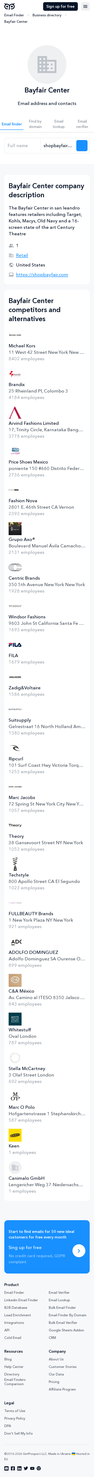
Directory (11, 1374)
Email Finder (14, 15)
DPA (7, 1426)
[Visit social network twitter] (26, 1468)
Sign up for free (60, 6)
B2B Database (15, 1307)
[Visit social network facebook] (13, 1468)
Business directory (47, 15)
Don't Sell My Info (18, 1433)
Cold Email (12, 1337)
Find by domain (35, 124)
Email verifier (82, 124)
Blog (8, 1359)
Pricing (54, 1382)
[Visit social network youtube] (32, 1468)
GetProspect (9, 6)
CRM (52, 1337)
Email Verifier (59, 1292)
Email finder (12, 124)
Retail (22, 255)
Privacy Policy (14, 1418)
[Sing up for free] (78, 1250)
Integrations (14, 1322)
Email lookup (59, 124)
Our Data (56, 1374)
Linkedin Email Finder (21, 1300)
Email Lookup (59, 1300)
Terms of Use (14, 1411)
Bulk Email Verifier (63, 1322)
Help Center (14, 1367)
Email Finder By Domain (67, 1315)
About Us (56, 1359)
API (6, 1330)
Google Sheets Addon (66, 1330)
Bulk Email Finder (62, 1307)
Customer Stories (63, 1367)
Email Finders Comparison (14, 1381)
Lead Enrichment (17, 1315)
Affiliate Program (62, 1389)
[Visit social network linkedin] (19, 1468)
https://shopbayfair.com (42, 274)
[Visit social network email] (6, 1468)
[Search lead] (82, 145)
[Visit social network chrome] (39, 1468)
